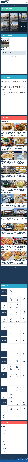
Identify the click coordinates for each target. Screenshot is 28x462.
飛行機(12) (4, 430)
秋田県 (4, 307)
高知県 (4, 383)
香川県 (17, 376)
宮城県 (24, 300)
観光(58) (3, 441)
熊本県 (4, 410)
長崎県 (24, 404)
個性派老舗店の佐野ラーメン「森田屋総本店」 (20, 185)
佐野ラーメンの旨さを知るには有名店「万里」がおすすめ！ (20, 229)
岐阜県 (24, 342)
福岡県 (10, 404)
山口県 (10, 390)
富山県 (10, 355)
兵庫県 (4, 369)
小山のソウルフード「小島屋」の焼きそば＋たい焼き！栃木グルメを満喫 (7, 129)
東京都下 (24, 321)
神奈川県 (4, 327)
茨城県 (10, 314)
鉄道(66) (3, 433)
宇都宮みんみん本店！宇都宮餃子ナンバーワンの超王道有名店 (7, 243)
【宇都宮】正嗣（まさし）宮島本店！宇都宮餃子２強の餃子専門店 (7, 257)
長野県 (17, 334)
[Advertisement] (14, 64)
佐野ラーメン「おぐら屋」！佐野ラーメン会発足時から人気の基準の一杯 (20, 200)
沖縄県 (4, 417)
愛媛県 (24, 376)
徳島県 (10, 376)
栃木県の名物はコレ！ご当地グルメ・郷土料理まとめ (20, 172)
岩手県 (17, 300)
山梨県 (10, 334)
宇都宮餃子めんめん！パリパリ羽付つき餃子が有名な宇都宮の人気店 (7, 157)
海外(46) (3, 451)
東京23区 (17, 321)
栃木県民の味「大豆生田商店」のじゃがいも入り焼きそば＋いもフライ (20, 129)
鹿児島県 (24, 410)
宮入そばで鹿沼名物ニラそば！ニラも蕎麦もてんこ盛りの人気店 (7, 143)
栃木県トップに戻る (7, 52)
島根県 (4, 397)
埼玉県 (4, 321)
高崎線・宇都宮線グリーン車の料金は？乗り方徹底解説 (7, 172)
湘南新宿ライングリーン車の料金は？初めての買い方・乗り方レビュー (7, 186)
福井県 (24, 355)
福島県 (17, 307)
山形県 (10, 307)
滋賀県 (10, 363)
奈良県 (10, 369)
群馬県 (24, 314)
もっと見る (23, 26)
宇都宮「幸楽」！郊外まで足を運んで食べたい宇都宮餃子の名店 (20, 143)
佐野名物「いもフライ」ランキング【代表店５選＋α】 (7, 229)
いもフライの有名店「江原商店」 (20, 214)
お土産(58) (4, 448)
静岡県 (17, 342)
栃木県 (17, 314)
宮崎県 (17, 410)
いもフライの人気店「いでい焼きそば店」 (7, 214)
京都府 (17, 363)
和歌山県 (17, 369)
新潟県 (24, 334)
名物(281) (3, 444)
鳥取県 (10, 397)
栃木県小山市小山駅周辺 (5, 44)
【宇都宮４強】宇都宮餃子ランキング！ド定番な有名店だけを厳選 (20, 257)
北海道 (10, 293)
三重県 (4, 348)
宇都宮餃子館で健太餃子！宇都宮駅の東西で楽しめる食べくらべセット (20, 243)
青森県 (10, 300)
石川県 (17, 355)
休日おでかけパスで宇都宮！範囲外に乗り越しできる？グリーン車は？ (20, 157)
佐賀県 (17, 404)
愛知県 (10, 342)
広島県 (17, 390)
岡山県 (24, 390)
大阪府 (24, 363)
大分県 (10, 410)
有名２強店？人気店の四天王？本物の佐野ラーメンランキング (7, 200)
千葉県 (10, 321)
